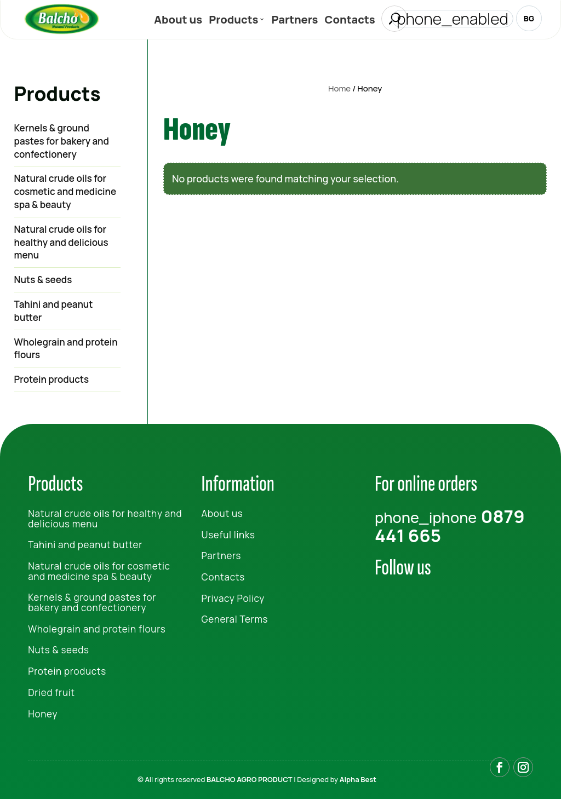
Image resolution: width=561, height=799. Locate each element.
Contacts (350, 21)
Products (233, 21)
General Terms (235, 619)
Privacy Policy (233, 598)
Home (339, 88)
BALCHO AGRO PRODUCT (250, 779)
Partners (294, 21)
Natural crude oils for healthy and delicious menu (61, 242)
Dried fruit (51, 692)
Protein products (51, 379)
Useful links (228, 534)
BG (529, 18)
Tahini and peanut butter (53, 311)
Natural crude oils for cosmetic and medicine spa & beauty (65, 191)
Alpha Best (358, 779)
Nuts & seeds (43, 279)
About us (178, 21)
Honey (43, 714)
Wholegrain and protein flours (66, 348)
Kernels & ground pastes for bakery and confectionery (61, 141)
